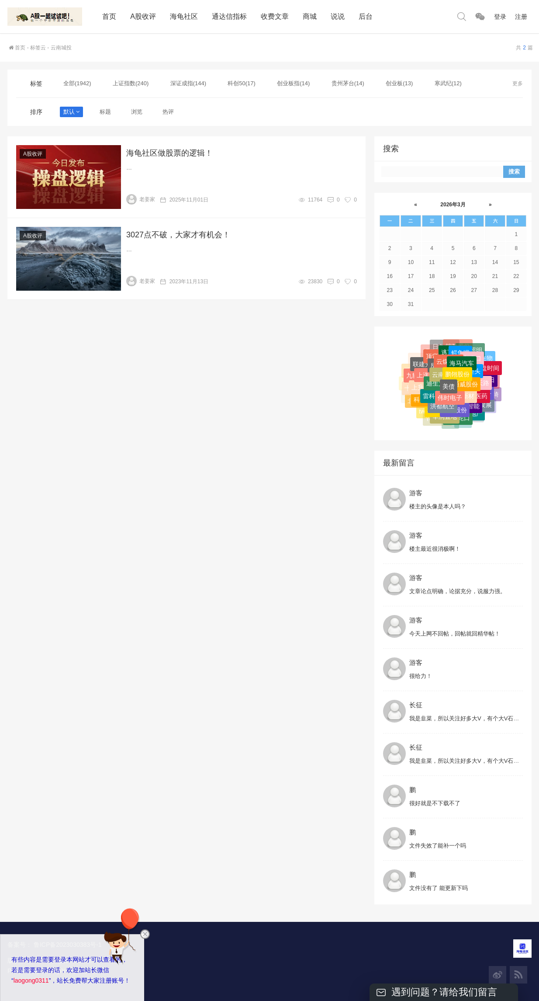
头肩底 (441, 361)
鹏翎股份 (457, 410)
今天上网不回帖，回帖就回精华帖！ (454, 633)
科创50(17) (242, 83)
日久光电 (444, 390)
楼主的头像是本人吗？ (437, 506)
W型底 (454, 361)
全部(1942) (77, 83)
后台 (366, 16)
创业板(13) (399, 83)
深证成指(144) (188, 83)
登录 (500, 16)
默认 (71, 111)
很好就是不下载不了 (434, 803)
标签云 (38, 48)
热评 (168, 111)
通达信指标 (229, 16)
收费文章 (275, 16)
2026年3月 (453, 205)
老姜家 (140, 199)
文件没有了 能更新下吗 (438, 888)
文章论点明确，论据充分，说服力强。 (457, 591)
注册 (521, 16)
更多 (517, 83)
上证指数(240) (131, 83)
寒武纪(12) (448, 83)
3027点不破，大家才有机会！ (178, 234)
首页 (109, 16)
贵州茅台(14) (348, 83)
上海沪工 (467, 362)
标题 (105, 111)
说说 (338, 16)
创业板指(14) (293, 83)
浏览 (136, 111)
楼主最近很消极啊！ (434, 549)
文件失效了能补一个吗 (437, 845)
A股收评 (143, 16)
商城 (310, 16)
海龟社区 (184, 16)
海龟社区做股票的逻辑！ (169, 153)
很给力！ (420, 676)
